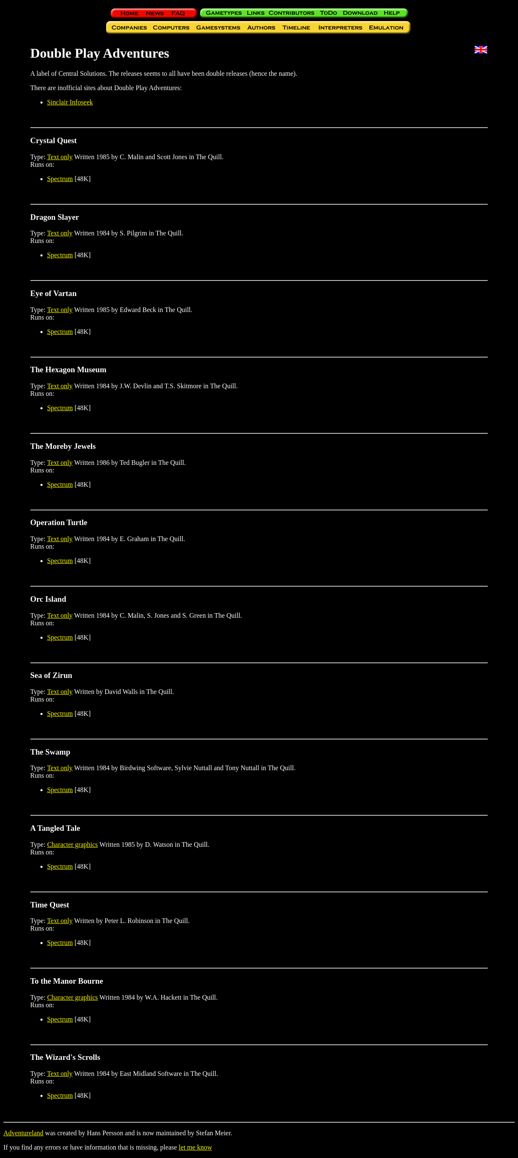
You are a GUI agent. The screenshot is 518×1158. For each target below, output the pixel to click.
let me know (195, 1147)
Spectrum (60, 178)
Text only (60, 156)
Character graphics (72, 844)
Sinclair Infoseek (70, 102)
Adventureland (23, 1133)
